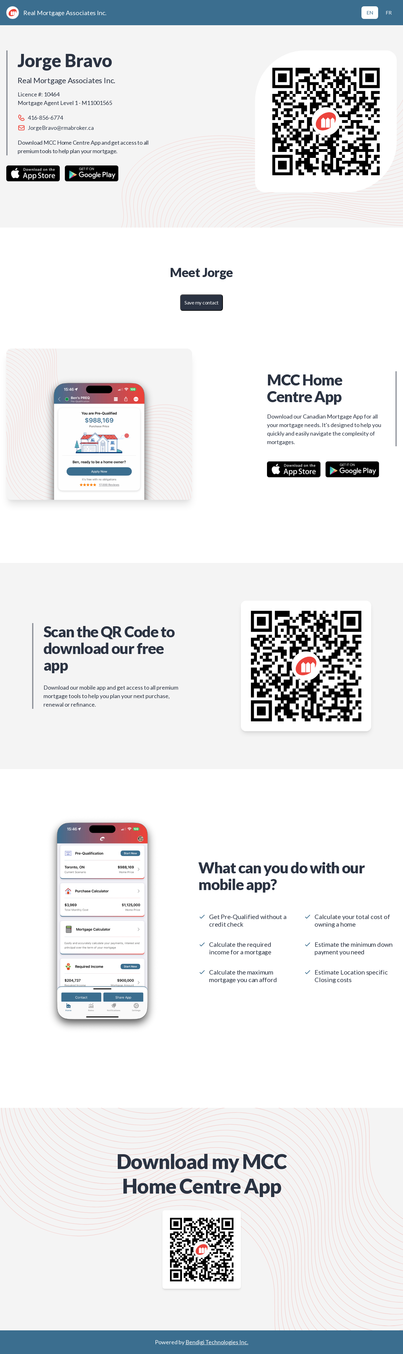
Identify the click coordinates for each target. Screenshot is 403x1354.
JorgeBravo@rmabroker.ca (61, 127)
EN (369, 12)
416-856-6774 (45, 117)
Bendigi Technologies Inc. (216, 1342)
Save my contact (201, 302)
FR (389, 12)
